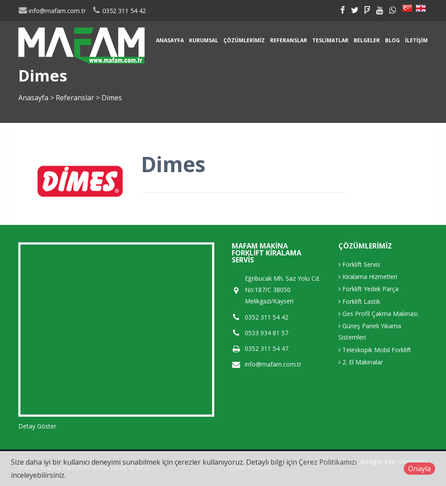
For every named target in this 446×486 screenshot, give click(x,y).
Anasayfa (170, 40)
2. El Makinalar (360, 362)
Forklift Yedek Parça (368, 289)
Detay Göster (37, 426)
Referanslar (288, 40)
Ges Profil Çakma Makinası (378, 313)
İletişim (416, 40)
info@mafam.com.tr (52, 11)
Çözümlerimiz (244, 40)
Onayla (419, 468)
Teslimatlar (330, 40)
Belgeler (367, 40)
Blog (392, 40)
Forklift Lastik (359, 301)
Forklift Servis (359, 264)
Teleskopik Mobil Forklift (374, 350)
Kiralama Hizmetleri (367, 276)
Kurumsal (203, 40)
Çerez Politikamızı (328, 462)
